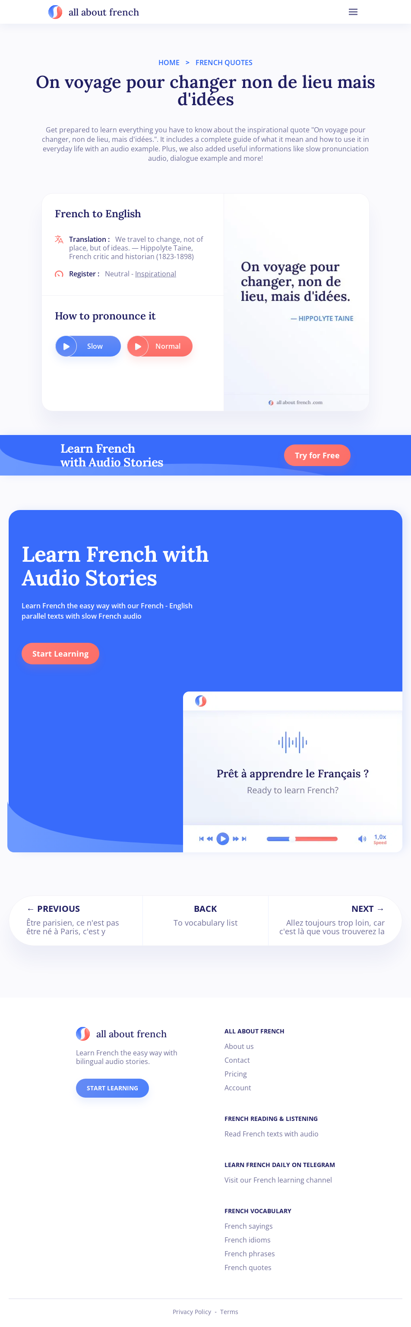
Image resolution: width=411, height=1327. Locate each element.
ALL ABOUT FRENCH (254, 1031)
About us (239, 1046)
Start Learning (60, 653)
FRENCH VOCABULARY (257, 1211)
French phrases (249, 1253)
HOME (169, 62)
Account (237, 1087)
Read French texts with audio (271, 1134)
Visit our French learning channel (278, 1180)
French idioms (247, 1240)
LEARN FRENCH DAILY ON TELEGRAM (279, 1165)
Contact (237, 1060)
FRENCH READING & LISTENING (271, 1118)
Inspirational (155, 274)
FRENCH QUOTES (224, 62)
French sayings (248, 1226)
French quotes (248, 1267)
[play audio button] (66, 346)
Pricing (235, 1074)
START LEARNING (112, 1088)
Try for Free (317, 455)
